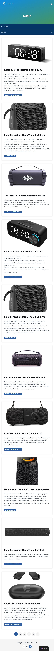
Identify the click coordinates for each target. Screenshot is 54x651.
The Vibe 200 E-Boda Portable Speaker (24, 195)
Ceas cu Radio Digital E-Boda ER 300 (23, 251)
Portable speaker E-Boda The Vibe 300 (24, 377)
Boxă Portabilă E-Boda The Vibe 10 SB (24, 549)
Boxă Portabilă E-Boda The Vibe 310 (23, 433)
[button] (51, 4)
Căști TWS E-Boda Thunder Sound (22, 603)
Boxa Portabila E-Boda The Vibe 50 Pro (24, 316)
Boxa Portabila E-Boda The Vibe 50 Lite (25, 135)
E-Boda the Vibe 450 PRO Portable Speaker (27, 489)
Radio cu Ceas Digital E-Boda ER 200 (23, 69)
